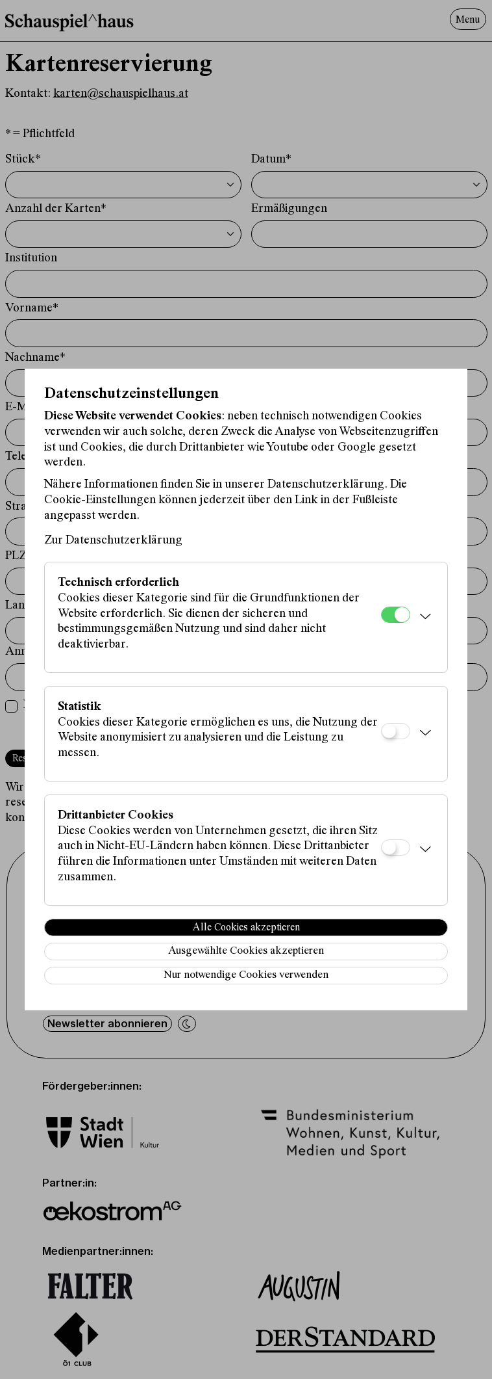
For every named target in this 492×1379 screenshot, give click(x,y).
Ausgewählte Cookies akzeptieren (246, 951)
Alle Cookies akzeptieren (246, 928)
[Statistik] (395, 731)
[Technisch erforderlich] (395, 615)
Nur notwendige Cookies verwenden (246, 975)
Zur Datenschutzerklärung (113, 540)
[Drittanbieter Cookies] (395, 847)
